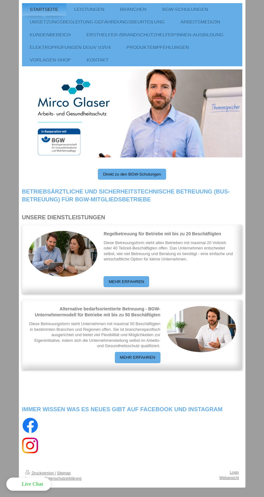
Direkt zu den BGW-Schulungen (132, 174)
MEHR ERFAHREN (126, 281)
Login (234, 472)
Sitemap (64, 473)
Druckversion (40, 473)
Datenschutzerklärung (63, 478)
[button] (28, 484)
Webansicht (229, 478)
